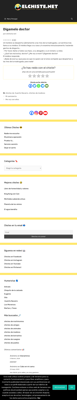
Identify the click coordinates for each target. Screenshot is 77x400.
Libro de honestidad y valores (16, 189)
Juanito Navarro (11, 301)
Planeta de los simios (13, 204)
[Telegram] (42, 86)
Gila (5, 297)
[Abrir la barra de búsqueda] (72, 19)
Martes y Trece (10, 308)
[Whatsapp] (38, 86)
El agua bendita (10, 209)
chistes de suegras (12, 339)
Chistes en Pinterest (12, 267)
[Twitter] (34, 86)
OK (72, 387)
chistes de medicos (37, 93)
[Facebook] (30, 86)
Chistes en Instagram (13, 260)
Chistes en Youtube (12, 264)
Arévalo (7, 287)
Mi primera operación (12, 137)
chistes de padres (11, 343)
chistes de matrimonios (14, 321)
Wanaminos (25, 356)
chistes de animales (12, 328)
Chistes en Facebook (13, 257)
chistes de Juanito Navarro (17, 93)
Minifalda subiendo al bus (14, 199)
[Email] (47, 86)
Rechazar (60, 387)
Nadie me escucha (11, 133)
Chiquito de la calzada (13, 290)
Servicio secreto (11, 144)
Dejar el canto (10, 148)
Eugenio (7, 294)
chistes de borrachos (13, 336)
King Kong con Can (11, 194)
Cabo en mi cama (27, 366)
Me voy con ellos (12, 99)
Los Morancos (10, 305)
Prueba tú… (8, 141)
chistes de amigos (11, 325)
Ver (38, 398)
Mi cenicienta (11, 96)
